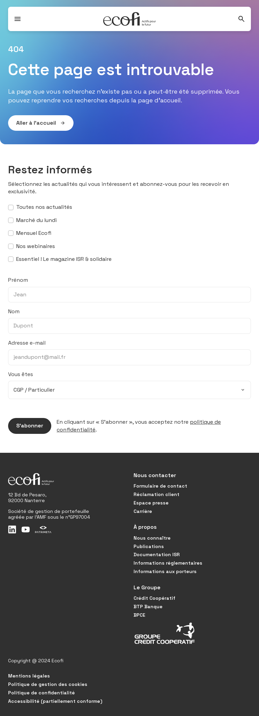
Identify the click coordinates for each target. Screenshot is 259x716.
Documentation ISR (157, 554)
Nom (14, 311)
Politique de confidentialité (41, 693)
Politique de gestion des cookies (47, 684)
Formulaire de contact (160, 486)
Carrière (143, 511)
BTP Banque (148, 606)
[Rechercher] (241, 19)
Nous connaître (152, 538)
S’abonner (25, 426)
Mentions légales (29, 676)
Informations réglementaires (168, 563)
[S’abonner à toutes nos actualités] (10, 207)
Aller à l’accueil (36, 123)
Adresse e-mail (27, 342)
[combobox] (129, 390)
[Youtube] (26, 529)
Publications (149, 546)
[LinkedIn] (12, 529)
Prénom (18, 279)
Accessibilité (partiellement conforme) (55, 701)
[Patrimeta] (43, 529)
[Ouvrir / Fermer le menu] (17, 19)
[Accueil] (129, 19)
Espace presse (151, 503)
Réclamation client (156, 494)
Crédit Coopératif (154, 598)
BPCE (139, 615)
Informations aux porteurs (165, 571)
